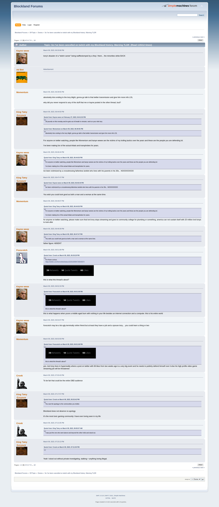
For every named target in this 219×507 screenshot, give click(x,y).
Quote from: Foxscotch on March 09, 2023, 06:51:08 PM (63, 291)
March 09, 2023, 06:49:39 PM (53, 229)
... (33, 40)
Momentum (22, 92)
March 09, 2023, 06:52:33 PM (53, 286)
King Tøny (21, 112)
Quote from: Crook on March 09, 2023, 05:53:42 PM (61, 399)
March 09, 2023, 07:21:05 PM (53, 423)
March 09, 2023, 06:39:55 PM (53, 92)
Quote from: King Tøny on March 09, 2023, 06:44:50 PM (63, 157)
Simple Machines (119, 495)
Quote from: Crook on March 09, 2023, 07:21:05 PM (61, 447)
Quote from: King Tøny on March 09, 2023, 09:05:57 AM (63, 428)
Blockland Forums (28, 6)
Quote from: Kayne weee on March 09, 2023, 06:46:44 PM (64, 183)
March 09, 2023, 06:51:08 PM (53, 250)
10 (34, 40)
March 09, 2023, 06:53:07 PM (53, 320)
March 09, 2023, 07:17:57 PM (53, 394)
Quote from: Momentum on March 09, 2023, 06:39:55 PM (63, 129)
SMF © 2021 (109, 495)
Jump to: (187, 479)
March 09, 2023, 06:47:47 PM (53, 177)
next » (202, 37)
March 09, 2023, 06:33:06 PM (53, 50)
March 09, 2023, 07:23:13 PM (53, 441)
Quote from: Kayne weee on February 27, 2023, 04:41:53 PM (65, 117)
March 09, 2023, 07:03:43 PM (53, 375)
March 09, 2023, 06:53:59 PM (53, 339)
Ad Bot (20, 69)
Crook (19, 375)
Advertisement (48, 69)
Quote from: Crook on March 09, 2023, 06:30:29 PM (61, 255)
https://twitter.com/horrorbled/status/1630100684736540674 (64, 262)
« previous (196, 37)
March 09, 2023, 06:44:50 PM (53, 112)
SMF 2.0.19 (100, 495)
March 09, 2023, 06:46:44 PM (53, 152)
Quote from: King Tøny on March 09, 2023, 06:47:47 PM (63, 234)
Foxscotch (21, 250)
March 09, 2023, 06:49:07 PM (53, 201)
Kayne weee (22, 50)
